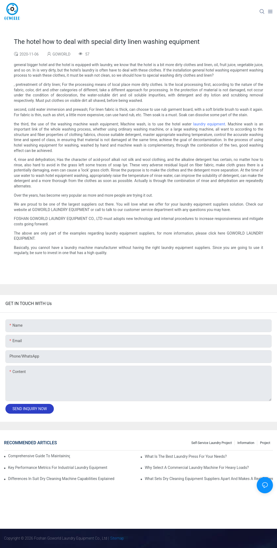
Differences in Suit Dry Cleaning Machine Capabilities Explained (61, 478)
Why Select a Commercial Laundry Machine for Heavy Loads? (197, 467)
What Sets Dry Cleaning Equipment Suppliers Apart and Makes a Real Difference (209, 478)
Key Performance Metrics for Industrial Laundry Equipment (57, 467)
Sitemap (117, 538)
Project (265, 443)
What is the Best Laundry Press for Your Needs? (186, 456)
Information (246, 443)
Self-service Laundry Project (211, 443)
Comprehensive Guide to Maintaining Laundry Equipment (39, 456)
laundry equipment (209, 124)
